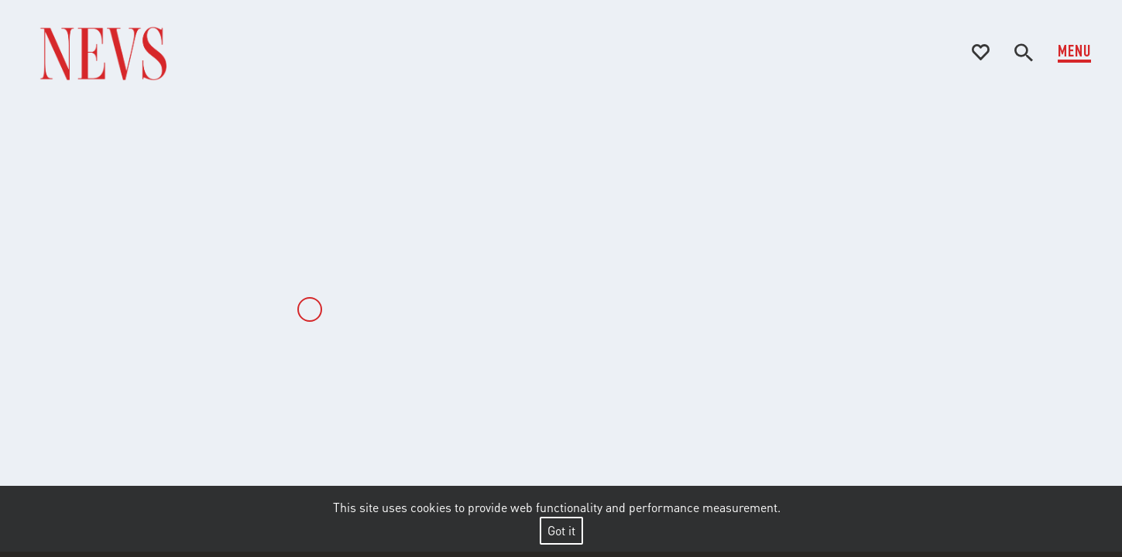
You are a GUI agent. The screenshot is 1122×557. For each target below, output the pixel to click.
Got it (561, 530)
